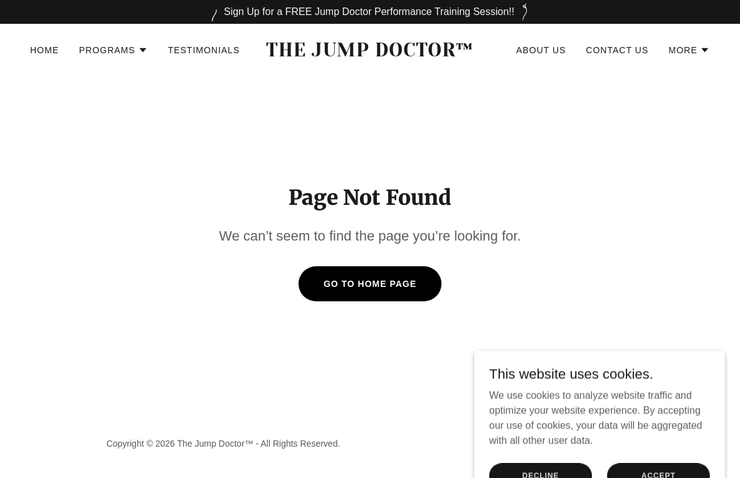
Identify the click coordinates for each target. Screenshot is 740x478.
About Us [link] (541, 50)
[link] (369, 53)
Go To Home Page (370, 284)
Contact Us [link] (617, 50)
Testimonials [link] (204, 50)
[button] (113, 50)
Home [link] (44, 50)
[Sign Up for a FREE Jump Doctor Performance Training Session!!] (370, 12)
